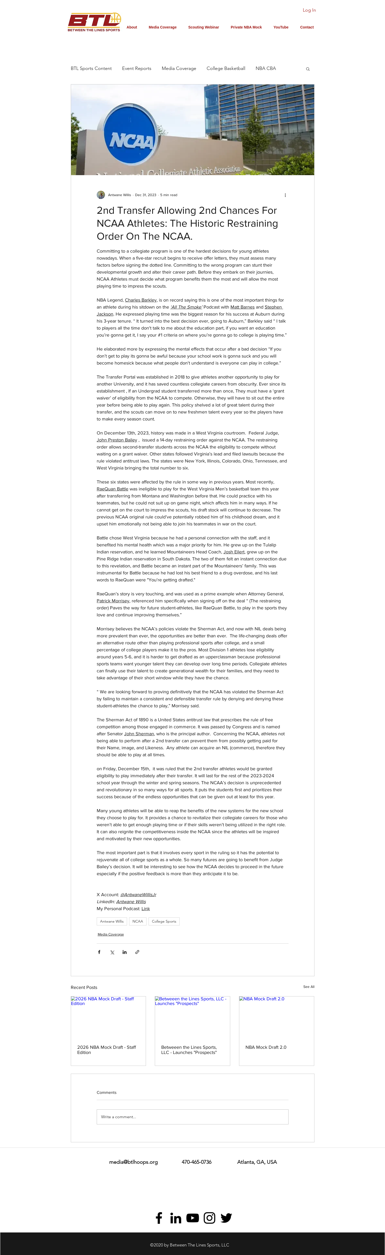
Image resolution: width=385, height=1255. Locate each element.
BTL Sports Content (91, 68)
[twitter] (226, 1218)
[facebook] (159, 1218)
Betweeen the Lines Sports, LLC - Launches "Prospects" (189, 1050)
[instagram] (209, 1218)
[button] (307, 69)
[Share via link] (137, 952)
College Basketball (226, 68)
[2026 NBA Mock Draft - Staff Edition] (108, 1017)
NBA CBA (266, 68)
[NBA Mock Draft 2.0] (276, 1017)
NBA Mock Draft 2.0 (266, 1047)
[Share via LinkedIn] (124, 952)
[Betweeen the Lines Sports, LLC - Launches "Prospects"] (192, 1017)
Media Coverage (179, 68)
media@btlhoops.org (133, 1162)
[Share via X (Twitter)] (111, 952)
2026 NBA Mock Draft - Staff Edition (106, 1050)
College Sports (164, 921)
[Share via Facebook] (99, 952)
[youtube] (192, 1218)
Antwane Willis (112, 921)
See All (308, 987)
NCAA (137, 921)
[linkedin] (176, 1218)
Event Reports (136, 68)
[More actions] (285, 195)
